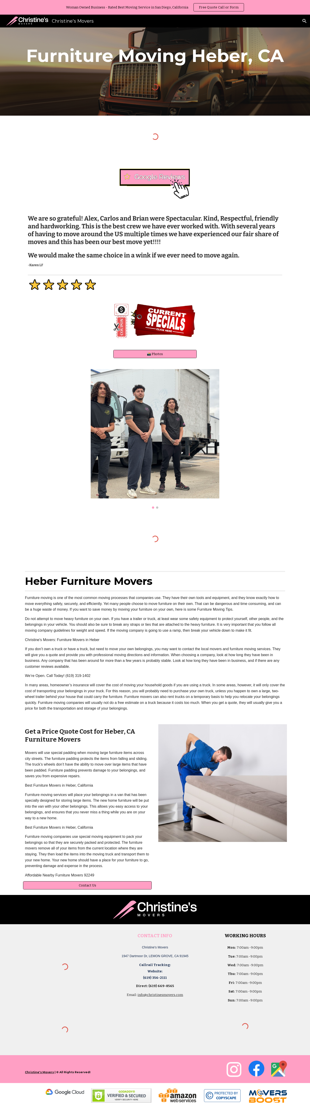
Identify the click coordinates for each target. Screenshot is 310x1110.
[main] (155, 55)
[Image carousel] (155, 439)
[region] (155, 7)
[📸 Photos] (155, 354)
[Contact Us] (87, 885)
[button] (304, 21)
